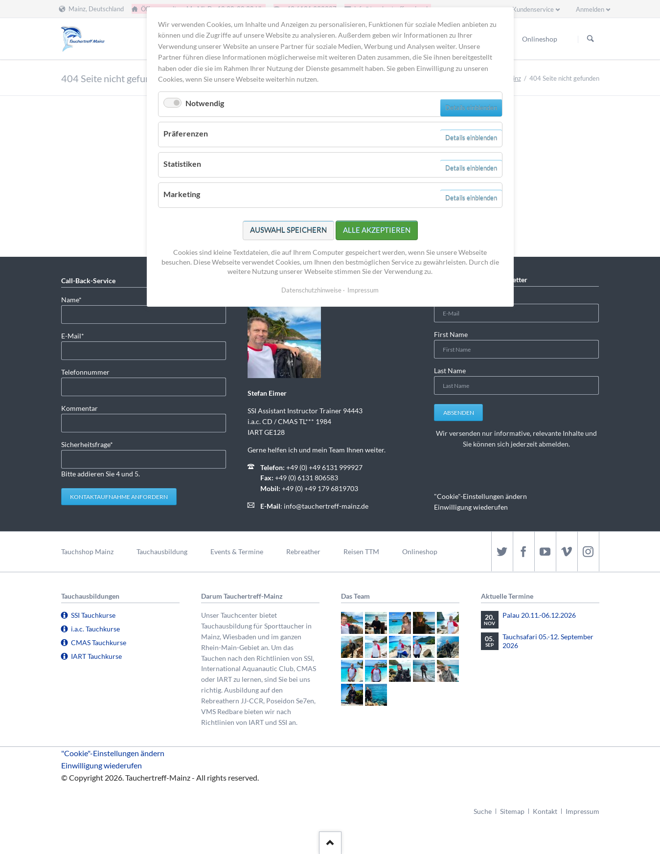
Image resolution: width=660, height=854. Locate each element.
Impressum (582, 811)
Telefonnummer (85, 372)
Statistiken (182, 163)
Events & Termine (236, 551)
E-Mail (76, 335)
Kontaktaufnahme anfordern (119, 496)
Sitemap (512, 811)
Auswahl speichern (288, 229)
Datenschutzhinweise (311, 290)
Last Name (450, 370)
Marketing (181, 194)
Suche (483, 811)
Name (76, 299)
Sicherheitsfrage (87, 444)
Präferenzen (185, 133)
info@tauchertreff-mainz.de (326, 506)
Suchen (590, 39)
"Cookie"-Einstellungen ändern (480, 496)
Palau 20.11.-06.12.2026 (539, 615)
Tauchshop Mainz (87, 551)
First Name (451, 334)
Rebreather (303, 551)
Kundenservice (533, 9)
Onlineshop (419, 551)
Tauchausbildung (162, 551)
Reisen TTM (361, 551)
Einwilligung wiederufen (471, 507)
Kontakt (545, 811)
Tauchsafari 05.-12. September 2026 (547, 641)
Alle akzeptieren (376, 229)
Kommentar (79, 408)
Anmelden (590, 9)
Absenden (458, 412)
